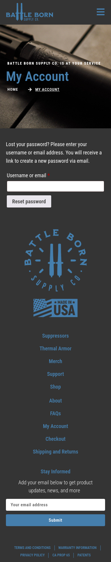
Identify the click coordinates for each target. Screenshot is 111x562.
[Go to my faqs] (55, 413)
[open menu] (100, 11)
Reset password (29, 201)
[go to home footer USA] (55, 308)
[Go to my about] (55, 401)
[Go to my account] (55, 426)
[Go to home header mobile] (29, 12)
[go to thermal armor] (55, 348)
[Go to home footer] (55, 260)
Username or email (37, 174)
